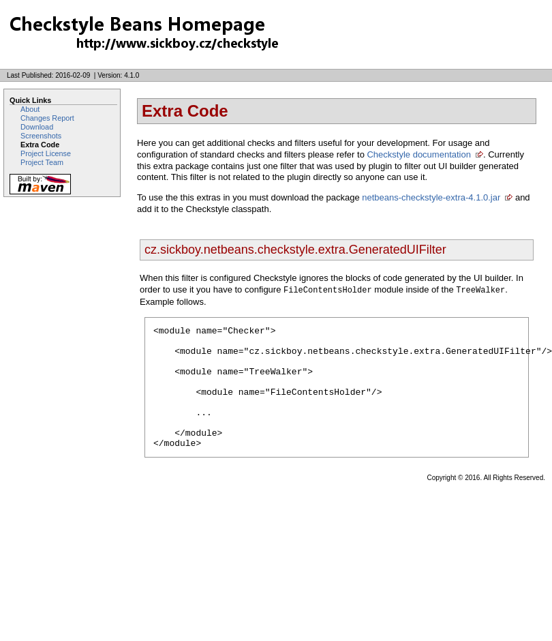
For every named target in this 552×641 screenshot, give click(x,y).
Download (36, 127)
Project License (45, 153)
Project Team (41, 162)
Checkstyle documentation (418, 154)
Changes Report (47, 118)
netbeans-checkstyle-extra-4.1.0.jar (431, 197)
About (30, 109)
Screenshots (40, 136)
